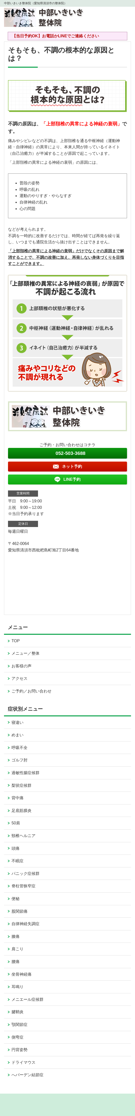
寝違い (18, 722)
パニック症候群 (26, 873)
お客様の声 (22, 666)
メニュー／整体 (26, 653)
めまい (18, 735)
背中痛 (18, 798)
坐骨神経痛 (22, 974)
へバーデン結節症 (28, 1075)
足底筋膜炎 (22, 810)
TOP (16, 641)
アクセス (20, 678)
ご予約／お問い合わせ (32, 691)
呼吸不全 (20, 747)
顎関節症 (20, 1024)
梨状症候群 (22, 785)
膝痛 (16, 936)
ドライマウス (24, 1062)
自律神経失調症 (26, 924)
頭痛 (16, 848)
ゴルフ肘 (20, 760)
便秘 (16, 899)
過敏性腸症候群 (26, 773)
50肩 (16, 823)
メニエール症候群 (28, 999)
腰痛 (16, 961)
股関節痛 (20, 911)
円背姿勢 (20, 1050)
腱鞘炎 (18, 1012)
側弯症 (18, 1037)
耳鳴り (18, 987)
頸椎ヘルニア (24, 836)
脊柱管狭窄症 (24, 886)
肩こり (18, 949)
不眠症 (18, 861)
